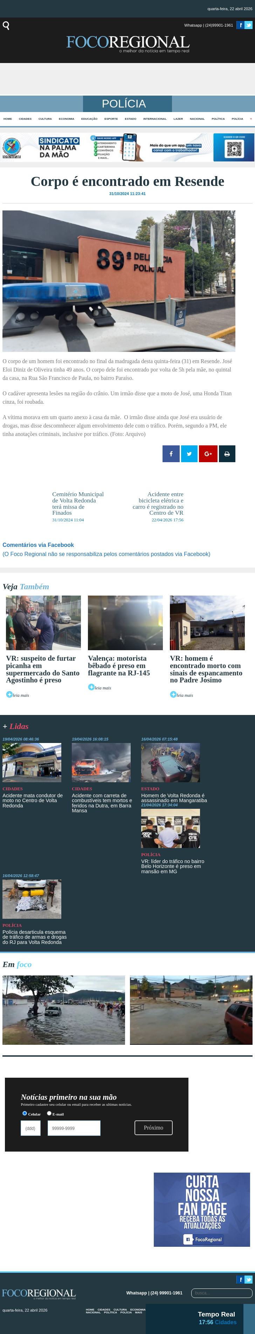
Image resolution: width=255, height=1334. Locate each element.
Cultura (45, 118)
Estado (131, 118)
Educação (89, 118)
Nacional (197, 118)
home (8, 118)
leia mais (21, 695)
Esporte (111, 118)
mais (138, 1312)
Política (218, 118)
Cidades (25, 118)
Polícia (237, 118)
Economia (66, 118)
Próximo (153, 1128)
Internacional (154, 118)
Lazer (178, 118)
